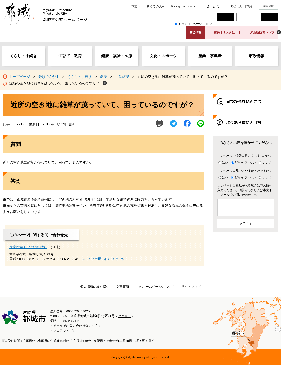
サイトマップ (191, 286)
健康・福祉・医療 (116, 56)
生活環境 (122, 77)
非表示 (279, 32)
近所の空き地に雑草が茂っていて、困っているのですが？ (54, 83)
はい (225, 162)
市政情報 (256, 56)
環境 (103, 77)
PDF (210, 23)
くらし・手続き (23, 56)
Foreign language (183, 6)
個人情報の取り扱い (94, 286)
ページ (197, 23)
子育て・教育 (70, 56)
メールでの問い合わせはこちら (104, 259)
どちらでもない (245, 162)
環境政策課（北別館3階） (28, 247)
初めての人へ (156, 6)
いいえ (266, 162)
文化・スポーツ (163, 56)
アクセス (124, 316)
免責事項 (122, 286)
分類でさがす (48, 77)
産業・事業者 (210, 56)
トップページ (19, 77)
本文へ (135, 6)
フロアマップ (63, 330)
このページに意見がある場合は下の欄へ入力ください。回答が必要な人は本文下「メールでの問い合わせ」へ (244, 190)
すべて (182, 23)
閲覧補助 (268, 6)
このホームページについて (155, 286)
